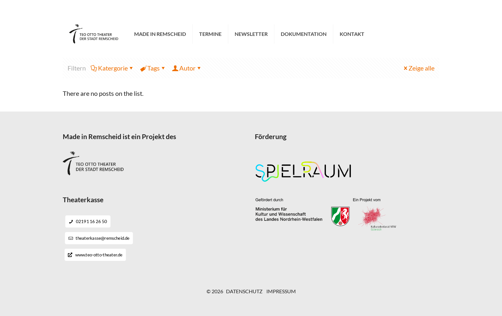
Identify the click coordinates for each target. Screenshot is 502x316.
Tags (153, 68)
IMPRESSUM (281, 291)
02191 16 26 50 (88, 221)
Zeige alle (418, 68)
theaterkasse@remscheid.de (99, 238)
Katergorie (112, 68)
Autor (187, 68)
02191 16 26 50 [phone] (94, 10)
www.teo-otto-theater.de (95, 254)
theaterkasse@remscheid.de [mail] (154, 10)
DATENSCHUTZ (244, 291)
